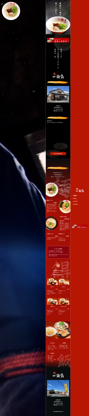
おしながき (75, 201)
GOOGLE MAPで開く (58, 153)
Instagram (75, 204)
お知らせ (75, 198)
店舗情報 (75, 195)
